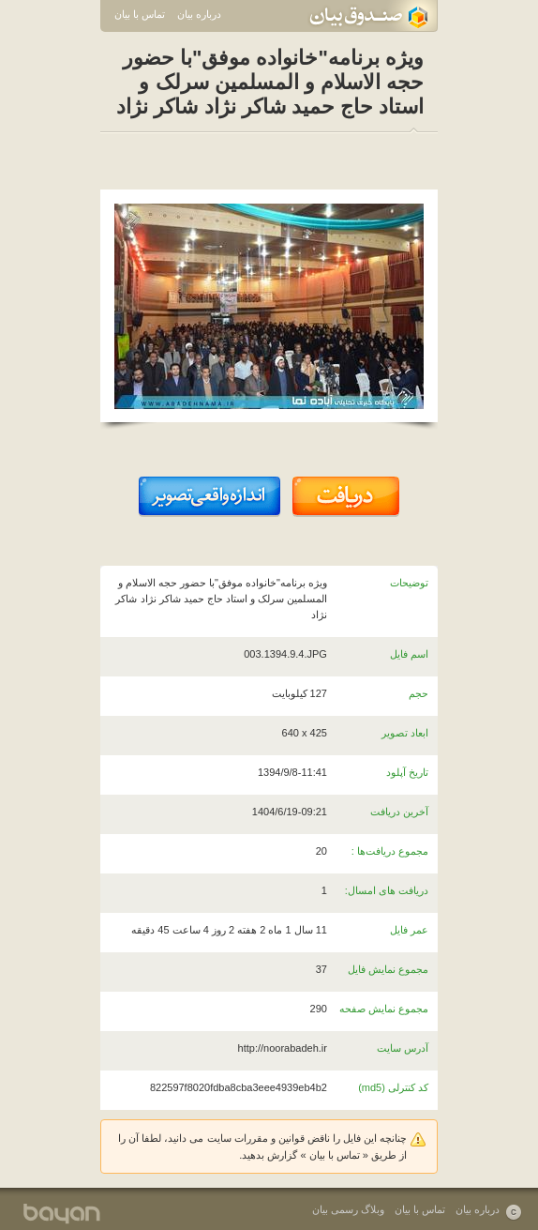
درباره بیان (199, 14)
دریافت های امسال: (386, 890)
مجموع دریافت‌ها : (389, 851)
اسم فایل (409, 654)
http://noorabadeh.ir (282, 1048)
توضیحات (409, 582)
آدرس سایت (402, 1048)
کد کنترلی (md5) (393, 1087)
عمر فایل (409, 929)
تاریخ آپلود (407, 772)
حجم (418, 693)
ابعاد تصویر (404, 732)
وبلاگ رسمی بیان (348, 1209)
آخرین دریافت (399, 811)
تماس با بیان (139, 14)
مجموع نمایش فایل (388, 969)
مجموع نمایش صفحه (383, 1008)
